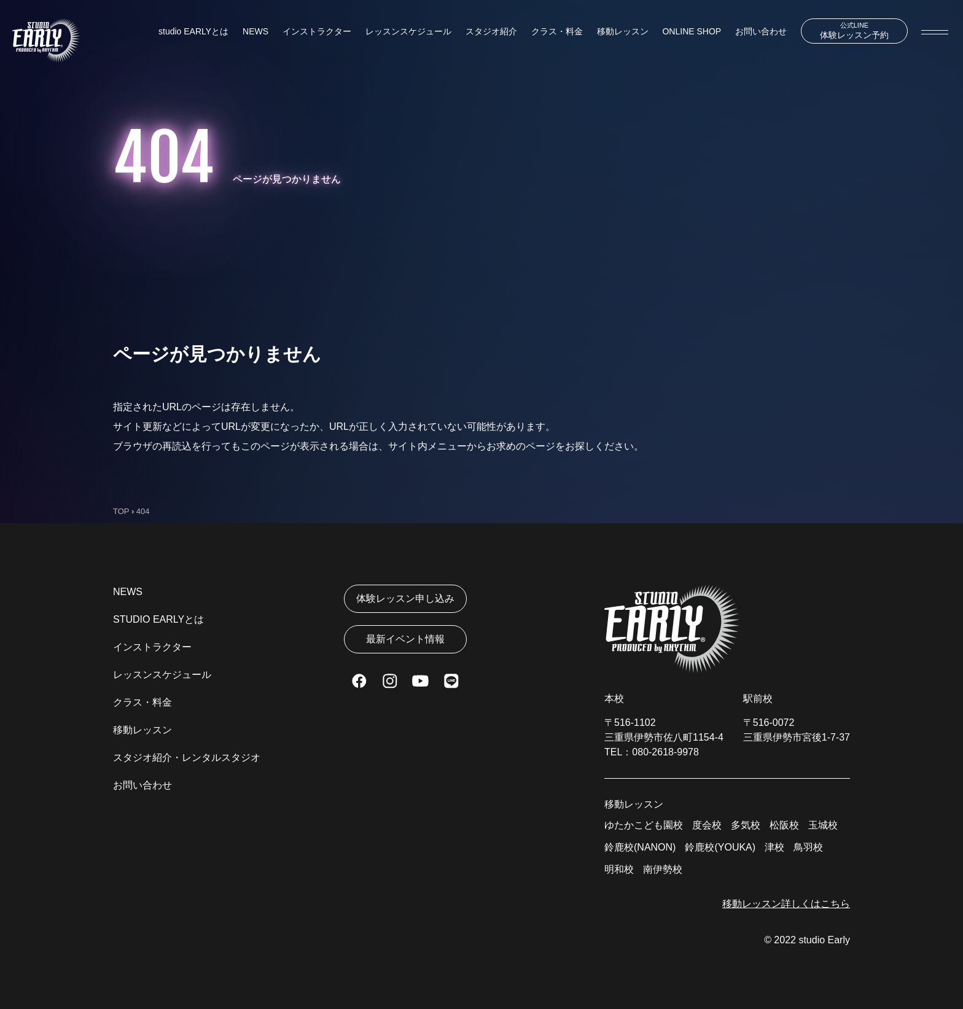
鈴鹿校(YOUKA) (720, 847)
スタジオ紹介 (491, 31)
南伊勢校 (662, 869)
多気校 (745, 825)
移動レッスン (623, 31)
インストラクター (317, 31)
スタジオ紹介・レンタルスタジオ (186, 757)
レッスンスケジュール (408, 31)
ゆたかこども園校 (643, 825)
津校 (774, 847)
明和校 (619, 869)
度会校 (707, 825)
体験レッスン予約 (854, 30)
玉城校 (823, 825)
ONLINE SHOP (691, 31)
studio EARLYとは (193, 31)
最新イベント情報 (405, 639)
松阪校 (784, 825)
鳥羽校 (808, 847)
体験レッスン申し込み (405, 598)
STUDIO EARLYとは (158, 619)
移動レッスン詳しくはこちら (786, 903)
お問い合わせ (761, 31)
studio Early (824, 940)
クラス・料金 (557, 31)
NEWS (255, 31)
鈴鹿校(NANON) (640, 847)
